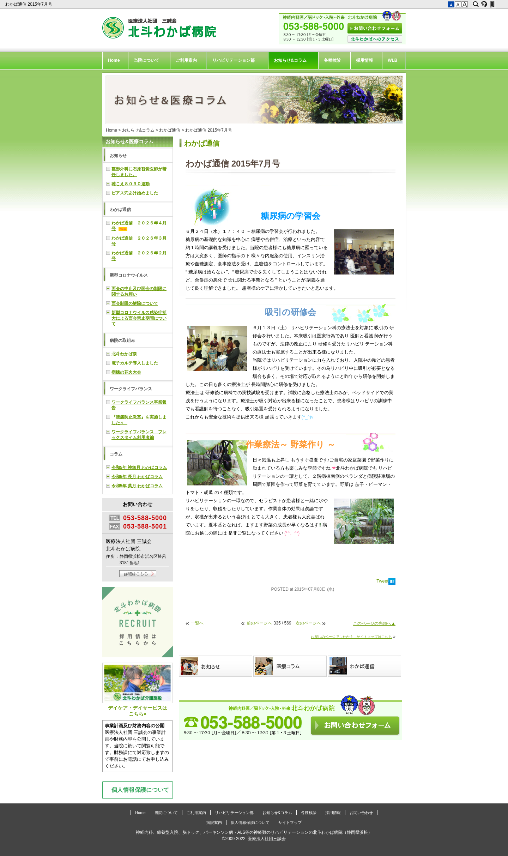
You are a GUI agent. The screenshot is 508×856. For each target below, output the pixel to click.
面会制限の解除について (134, 303)
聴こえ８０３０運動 (130, 183)
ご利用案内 (186, 60)
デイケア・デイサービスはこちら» (137, 690)
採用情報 (364, 60)
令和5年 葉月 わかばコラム (137, 485)
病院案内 (214, 822)
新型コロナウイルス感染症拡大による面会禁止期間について (139, 318)
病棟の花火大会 (126, 372)
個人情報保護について (140, 789)
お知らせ (118, 155)
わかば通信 (169, 130)
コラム (116, 454)
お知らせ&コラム (290, 60)
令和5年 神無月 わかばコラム (139, 467)
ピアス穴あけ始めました (134, 193)
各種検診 (332, 60)
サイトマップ (290, 822)
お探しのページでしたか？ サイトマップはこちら (351, 637)
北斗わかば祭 (124, 353)
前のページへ (259, 623)
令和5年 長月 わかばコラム (137, 476)
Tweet (382, 581)
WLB (392, 60)
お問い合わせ (361, 812)
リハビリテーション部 (233, 60)
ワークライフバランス (131, 388)
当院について (146, 60)
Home (114, 60)
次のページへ (308, 623)
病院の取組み (122, 340)
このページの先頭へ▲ (374, 623)
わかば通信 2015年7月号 (29, 4)
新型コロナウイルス (129, 275)
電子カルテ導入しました (134, 363)
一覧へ (197, 623)
